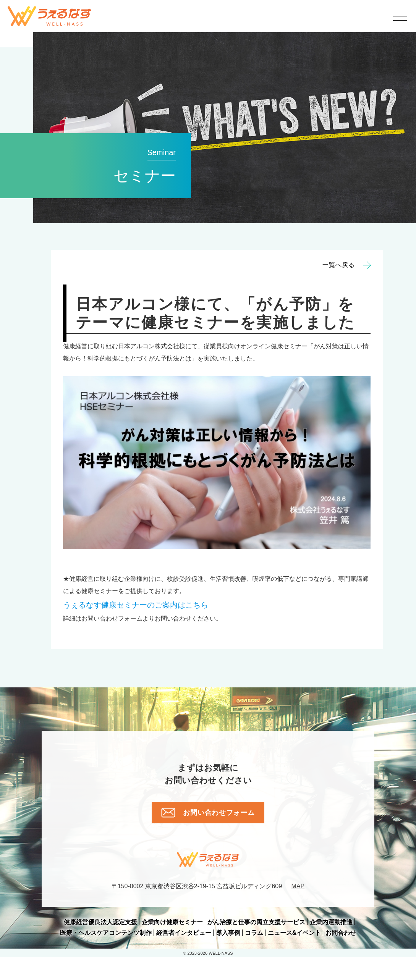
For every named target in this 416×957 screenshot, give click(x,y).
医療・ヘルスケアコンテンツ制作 (106, 933)
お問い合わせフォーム (207, 813)
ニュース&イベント (294, 933)
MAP (298, 886)
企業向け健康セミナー (172, 922)
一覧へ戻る (346, 265)
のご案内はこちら (135, 605)
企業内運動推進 (331, 922)
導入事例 (228, 933)
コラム (254, 933)
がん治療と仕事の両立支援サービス (256, 922)
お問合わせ (340, 933)
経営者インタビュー (183, 933)
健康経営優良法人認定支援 (100, 922)
